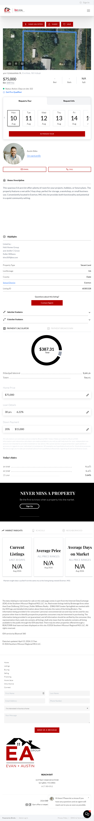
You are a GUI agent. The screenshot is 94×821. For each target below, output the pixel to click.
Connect (7, 687)
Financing (7, 677)
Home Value (8, 680)
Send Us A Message (47, 730)
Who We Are (9, 684)
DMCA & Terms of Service (80, 818)
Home (6, 662)
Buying (6, 670)
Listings (7, 666)
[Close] (88, 798)
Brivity (13, 818)
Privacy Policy (63, 818)
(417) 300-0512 (47, 786)
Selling (6, 673)
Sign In (84, 2)
